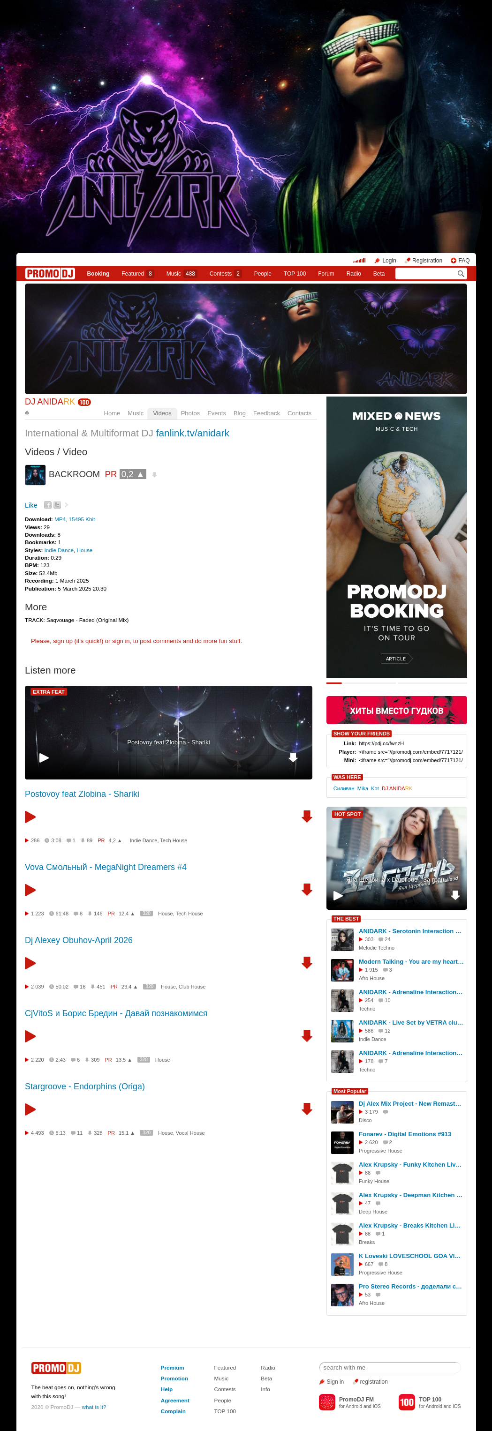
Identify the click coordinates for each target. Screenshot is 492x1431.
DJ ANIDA (50, 401)
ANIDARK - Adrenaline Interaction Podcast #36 (411, 1053)
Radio (354, 273)
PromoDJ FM (356, 1399)
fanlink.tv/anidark (192, 432)
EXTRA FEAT (49, 692)
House (84, 550)
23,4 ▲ (129, 986)
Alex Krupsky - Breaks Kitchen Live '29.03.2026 (411, 1225)
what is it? (94, 1407)
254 (369, 1000)
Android (354, 1406)
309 (95, 1060)
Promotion (174, 1378)
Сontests (226, 274)
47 (368, 1203)
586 (369, 1031)
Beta (379, 273)
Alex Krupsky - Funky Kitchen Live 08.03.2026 (411, 1164)
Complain (173, 1411)
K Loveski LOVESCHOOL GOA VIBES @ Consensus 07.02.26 (411, 1256)
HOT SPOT (347, 814)
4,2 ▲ (115, 840)
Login (389, 260)
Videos (162, 413)
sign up (63, 640)
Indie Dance (59, 550)
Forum (326, 273)
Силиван (344, 788)
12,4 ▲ (127, 913)
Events (216, 413)
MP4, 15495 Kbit (74, 519)
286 (35, 840)
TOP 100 (295, 273)
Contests (225, 1389)
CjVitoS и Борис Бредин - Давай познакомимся (116, 1013)
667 (369, 1264)
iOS (377, 1406)
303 (369, 939)
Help (167, 1389)
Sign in (335, 1382)
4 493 (37, 1133)
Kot (375, 788)
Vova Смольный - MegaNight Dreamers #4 (106, 867)
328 (98, 1133)
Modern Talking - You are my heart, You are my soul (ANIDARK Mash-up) (411, 962)
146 (98, 913)
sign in (121, 640)
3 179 (371, 1112)
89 (89, 840)
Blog (240, 413)
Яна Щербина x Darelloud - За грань (396, 879)
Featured (137, 274)
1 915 (371, 970)
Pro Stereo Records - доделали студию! (411, 1286)
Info (265, 1389)
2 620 (371, 1142)
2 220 (37, 1060)
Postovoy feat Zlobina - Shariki (168, 742)
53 (368, 1294)
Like (31, 505)
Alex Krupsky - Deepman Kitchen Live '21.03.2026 (411, 1195)
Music (182, 274)
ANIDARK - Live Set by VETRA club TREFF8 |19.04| (411, 1022)
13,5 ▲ (124, 1060)
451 (101, 986)
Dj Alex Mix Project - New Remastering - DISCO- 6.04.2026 (411, 1104)
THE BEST (346, 919)
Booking (98, 273)
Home (112, 413)
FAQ (463, 260)
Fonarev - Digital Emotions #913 (405, 1134)
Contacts (299, 413)
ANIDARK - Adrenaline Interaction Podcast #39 (411, 992)
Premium (172, 1367)
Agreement (175, 1400)
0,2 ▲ (133, 474)
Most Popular (349, 1091)
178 (369, 1061)
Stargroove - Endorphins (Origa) (85, 1086)
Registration (427, 260)
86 (368, 1173)
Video (75, 451)
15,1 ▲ (127, 1133)
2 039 (37, 986)
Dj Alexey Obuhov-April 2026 (79, 940)
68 (368, 1233)
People (263, 273)
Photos (190, 413)
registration (374, 1382)
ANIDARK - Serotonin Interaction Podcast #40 (411, 931)
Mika (362, 788)
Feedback (266, 413)
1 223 (37, 913)
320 (147, 913)
